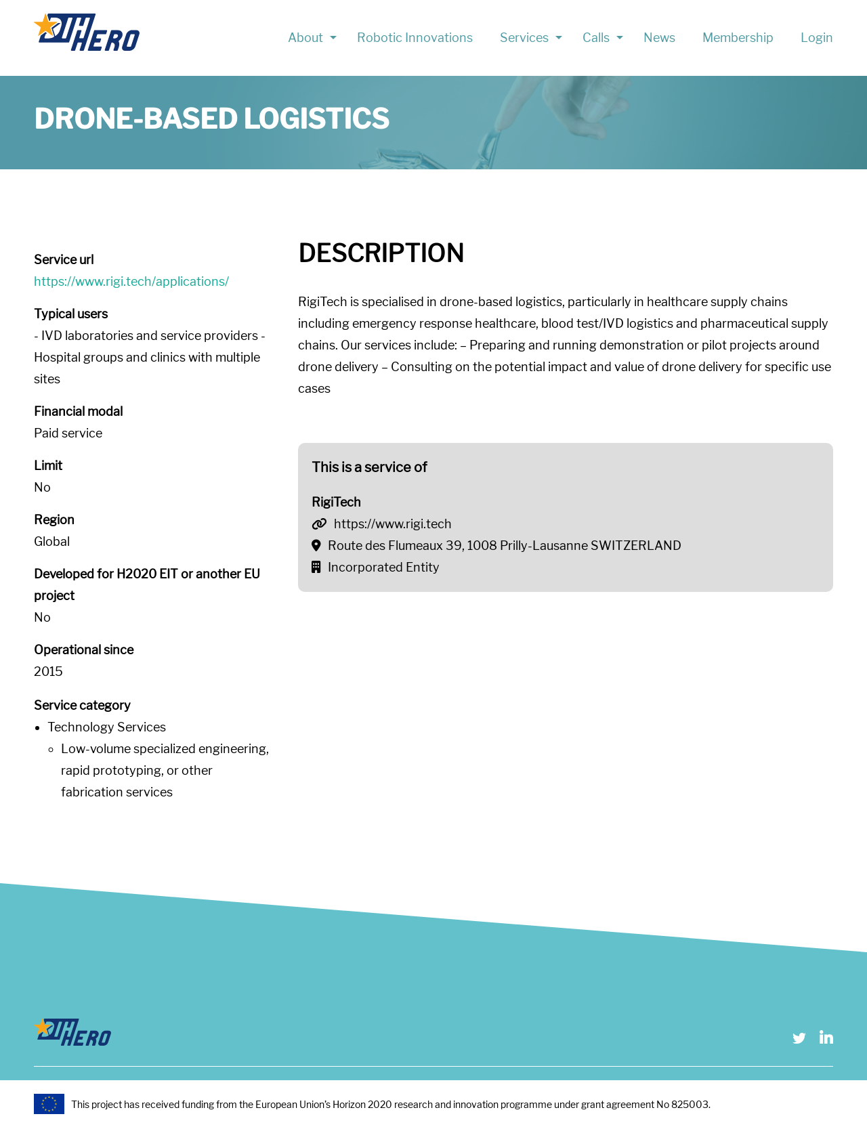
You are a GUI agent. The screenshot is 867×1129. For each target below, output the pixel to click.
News (659, 37)
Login (817, 37)
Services (524, 37)
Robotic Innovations (415, 37)
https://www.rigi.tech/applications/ (131, 281)
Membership (738, 37)
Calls (596, 37)
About (305, 37)
